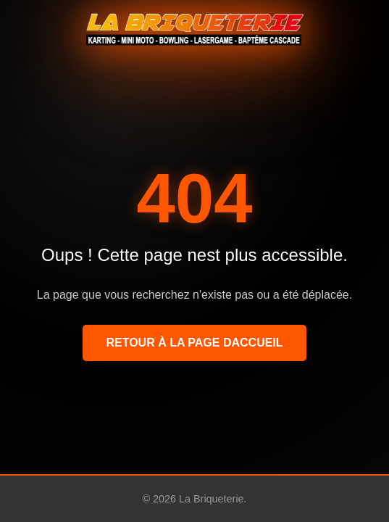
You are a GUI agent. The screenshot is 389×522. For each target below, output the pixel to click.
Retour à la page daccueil (194, 342)
